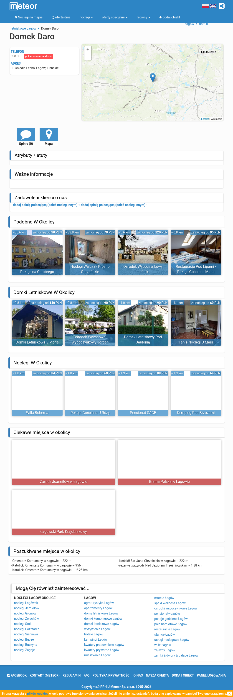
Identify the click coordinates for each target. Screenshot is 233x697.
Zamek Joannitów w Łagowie (63, 481)
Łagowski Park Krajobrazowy (63, 531)
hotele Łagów (93, 634)
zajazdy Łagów (164, 650)
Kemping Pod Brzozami (196, 413)
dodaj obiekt (183, 675)
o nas (138, 675)
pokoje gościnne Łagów (171, 619)
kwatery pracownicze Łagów (104, 645)
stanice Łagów (164, 634)
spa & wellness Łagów (170, 603)
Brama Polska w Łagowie (169, 481)
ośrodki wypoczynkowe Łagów (175, 608)
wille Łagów (162, 645)
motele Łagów (164, 598)
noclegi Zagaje (24, 650)
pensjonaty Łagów (167, 613)
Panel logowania (211, 675)
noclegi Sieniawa (26, 634)
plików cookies (37, 693)
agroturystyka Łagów (99, 603)
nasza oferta (157, 675)
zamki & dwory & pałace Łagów (176, 655)
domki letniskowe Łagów (101, 624)
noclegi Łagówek (26, 603)
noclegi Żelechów (26, 618)
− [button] (87, 56)
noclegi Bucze (24, 639)
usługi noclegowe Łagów (171, 640)
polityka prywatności (111, 675)
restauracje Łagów (167, 629)
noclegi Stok (22, 624)
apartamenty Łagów (98, 608)
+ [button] (87, 49)
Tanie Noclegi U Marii (196, 342)
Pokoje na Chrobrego (37, 272)
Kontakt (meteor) (45, 675)
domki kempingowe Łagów (103, 618)
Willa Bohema (37, 413)
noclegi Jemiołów (26, 608)
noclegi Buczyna (25, 645)
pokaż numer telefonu (38, 56)
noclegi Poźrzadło (26, 629)
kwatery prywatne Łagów (101, 650)
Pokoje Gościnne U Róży (90, 413)
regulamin (72, 675)
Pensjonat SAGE (143, 413)
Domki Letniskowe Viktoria (37, 342)
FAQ (86, 675)
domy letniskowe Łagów (101, 613)
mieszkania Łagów (97, 655)
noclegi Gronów (25, 613)
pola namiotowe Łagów (170, 624)
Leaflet (205, 119)
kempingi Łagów (95, 639)
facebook (17, 675)
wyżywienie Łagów (97, 629)
